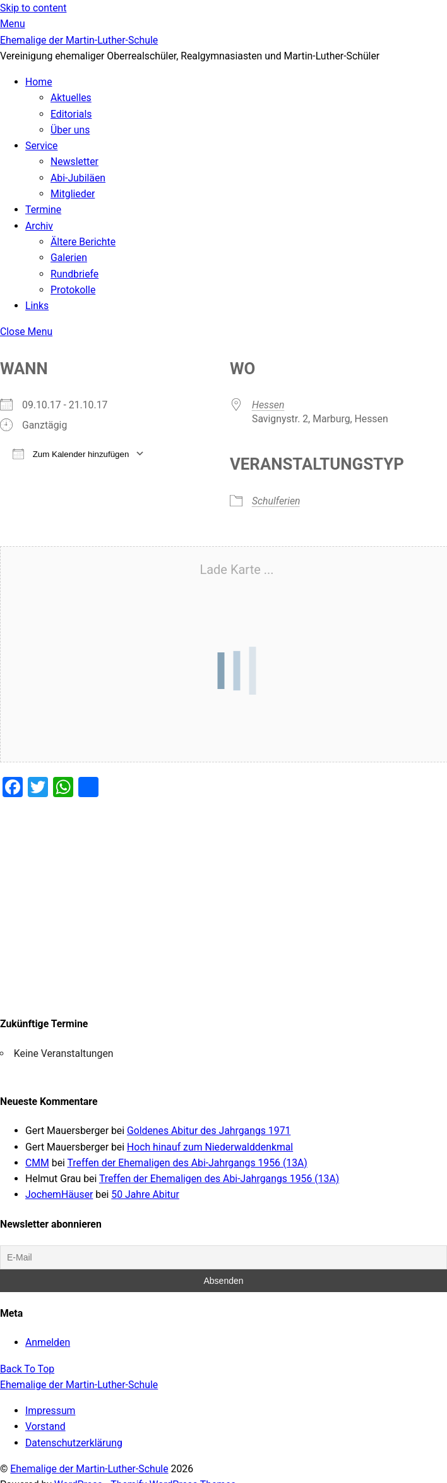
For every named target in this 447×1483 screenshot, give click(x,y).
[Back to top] (27, 1369)
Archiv (39, 226)
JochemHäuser (59, 1194)
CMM (37, 1163)
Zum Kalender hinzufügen (71, 453)
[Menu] (12, 24)
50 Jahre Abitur (145, 1194)
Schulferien (276, 501)
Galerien (69, 258)
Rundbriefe (74, 274)
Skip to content (33, 8)
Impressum (50, 1411)
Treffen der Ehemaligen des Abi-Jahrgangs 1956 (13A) (187, 1163)
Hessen (268, 405)
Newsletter (74, 162)
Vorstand (45, 1426)
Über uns (70, 130)
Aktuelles (71, 98)
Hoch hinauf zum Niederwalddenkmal (210, 1147)
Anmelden (47, 1342)
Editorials (71, 114)
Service (41, 146)
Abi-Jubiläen (78, 178)
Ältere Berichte (83, 242)
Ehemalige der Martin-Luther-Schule (89, 1469)
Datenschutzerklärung (73, 1443)
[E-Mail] (223, 1257)
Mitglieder (73, 194)
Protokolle (73, 290)
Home (38, 82)
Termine (43, 210)
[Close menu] (26, 332)
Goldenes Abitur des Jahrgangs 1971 (208, 1131)
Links (37, 306)
